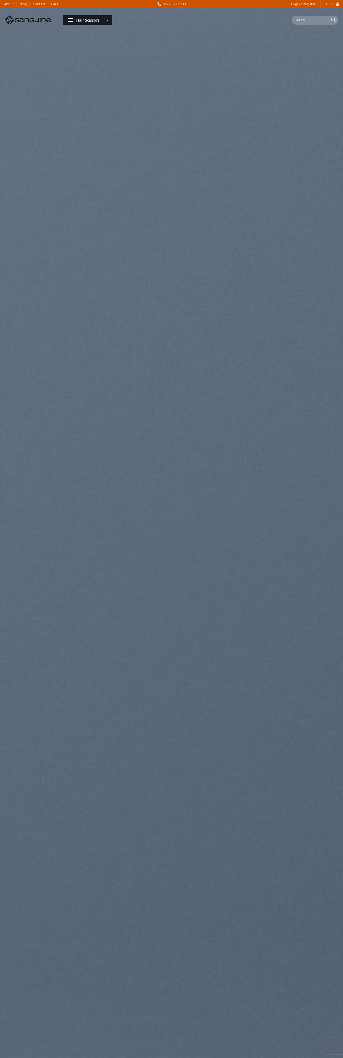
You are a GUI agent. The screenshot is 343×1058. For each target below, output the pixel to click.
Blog (23, 4)
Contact (39, 4)
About (9, 4)
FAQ (54, 4)
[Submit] (333, 20)
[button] (303, 4)
